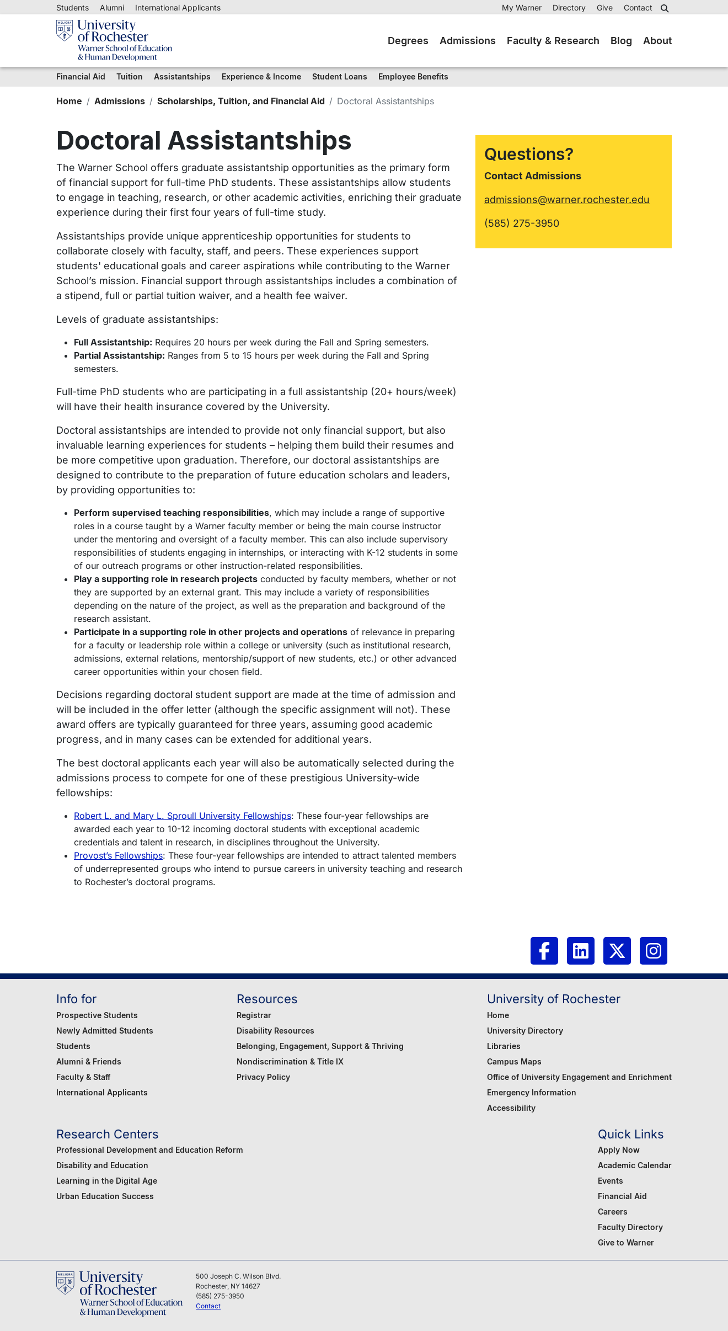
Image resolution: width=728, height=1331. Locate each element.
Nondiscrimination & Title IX (290, 1061)
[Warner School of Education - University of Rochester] (114, 40)
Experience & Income (261, 76)
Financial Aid (80, 76)
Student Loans (339, 76)
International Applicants (178, 7)
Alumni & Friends (88, 1061)
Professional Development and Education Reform (149, 1149)
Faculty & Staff (83, 1077)
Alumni (112, 7)
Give (605, 7)
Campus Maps (514, 1061)
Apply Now (619, 1149)
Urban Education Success (105, 1196)
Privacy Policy (263, 1077)
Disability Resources (275, 1030)
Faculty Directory (630, 1227)
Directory (569, 7)
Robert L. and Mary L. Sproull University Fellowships (182, 815)
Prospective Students (97, 1015)
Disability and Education (102, 1165)
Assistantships (182, 76)
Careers (613, 1211)
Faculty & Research (553, 40)
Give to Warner (626, 1242)
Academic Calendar (635, 1165)
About (657, 40)
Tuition (129, 76)
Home (69, 101)
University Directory (525, 1030)
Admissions (468, 40)
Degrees (408, 40)
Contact (638, 7)
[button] (666, 8)
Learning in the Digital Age (106, 1180)
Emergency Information (531, 1092)
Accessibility (511, 1107)
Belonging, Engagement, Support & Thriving (320, 1046)
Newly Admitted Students (104, 1030)
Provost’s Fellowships (118, 855)
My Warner (522, 7)
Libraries (504, 1046)
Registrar (254, 1015)
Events (610, 1180)
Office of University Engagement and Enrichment (579, 1077)
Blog (621, 40)
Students (72, 7)
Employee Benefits (413, 76)
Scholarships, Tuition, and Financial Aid (241, 101)
